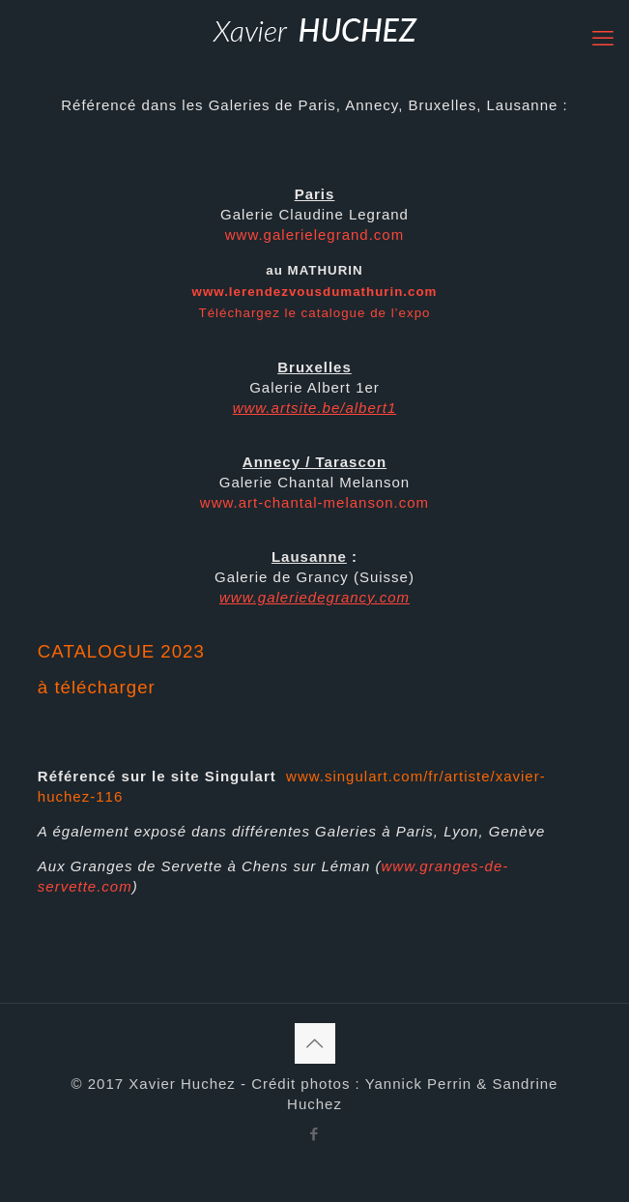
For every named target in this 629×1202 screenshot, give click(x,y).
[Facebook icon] (314, 1134)
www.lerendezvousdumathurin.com (315, 291)
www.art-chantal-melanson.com (314, 502)
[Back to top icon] (315, 1043)
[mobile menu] (602, 38)
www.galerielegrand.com (314, 234)
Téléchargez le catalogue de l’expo (315, 313)
